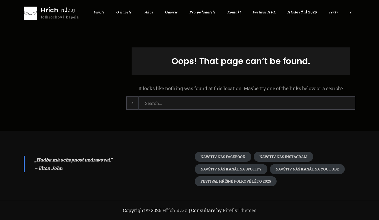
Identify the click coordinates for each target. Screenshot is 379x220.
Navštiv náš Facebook (223, 156)
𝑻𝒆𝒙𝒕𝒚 (333, 12)
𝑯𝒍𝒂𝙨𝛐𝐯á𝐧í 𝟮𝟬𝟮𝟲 (302, 12)
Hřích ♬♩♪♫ (58, 10)
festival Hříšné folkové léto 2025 (236, 181)
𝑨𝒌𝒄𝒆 (149, 12)
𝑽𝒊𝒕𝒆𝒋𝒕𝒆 (99, 12)
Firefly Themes (239, 210)
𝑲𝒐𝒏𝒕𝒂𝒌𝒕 (234, 12)
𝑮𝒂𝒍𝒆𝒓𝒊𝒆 (171, 12)
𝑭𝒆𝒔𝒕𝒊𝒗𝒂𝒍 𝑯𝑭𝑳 (264, 12)
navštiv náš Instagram (283, 156)
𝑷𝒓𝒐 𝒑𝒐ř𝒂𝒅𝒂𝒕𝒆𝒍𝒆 (203, 12)
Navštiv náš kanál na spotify (231, 169)
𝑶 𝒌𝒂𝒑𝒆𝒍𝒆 (124, 12)
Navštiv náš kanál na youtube (307, 169)
